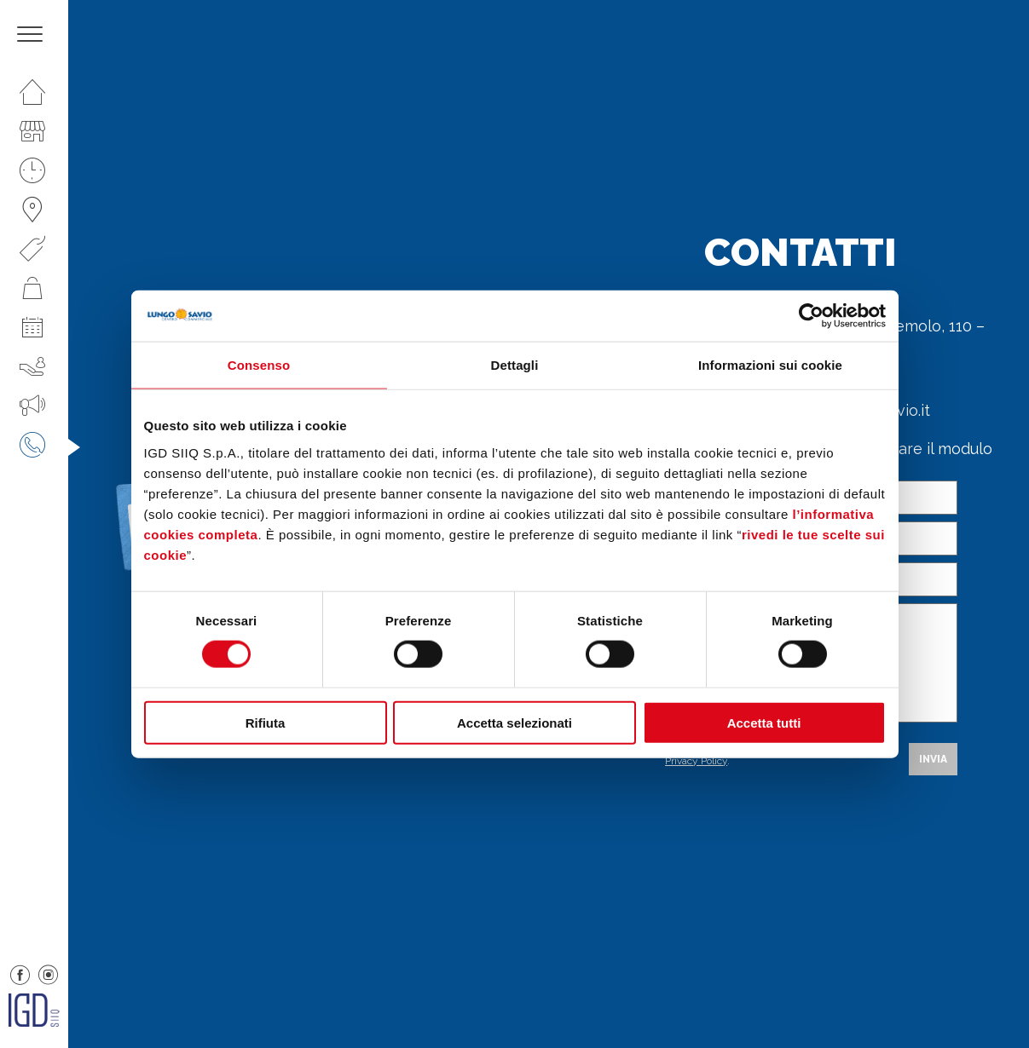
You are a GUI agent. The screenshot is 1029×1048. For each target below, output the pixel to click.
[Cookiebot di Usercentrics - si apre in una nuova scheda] (811, 316)
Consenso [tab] (259, 365)
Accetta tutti (764, 722)
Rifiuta (266, 722)
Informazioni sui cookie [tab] (770, 365)
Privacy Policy (696, 761)
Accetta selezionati (514, 722)
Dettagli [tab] (515, 365)
